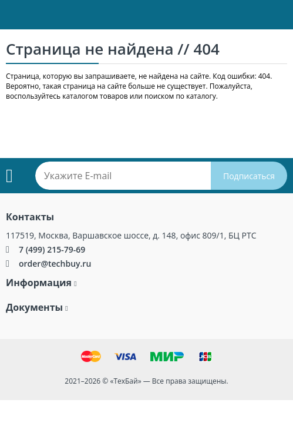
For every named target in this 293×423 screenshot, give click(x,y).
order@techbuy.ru (55, 263)
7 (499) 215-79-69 (52, 249)
